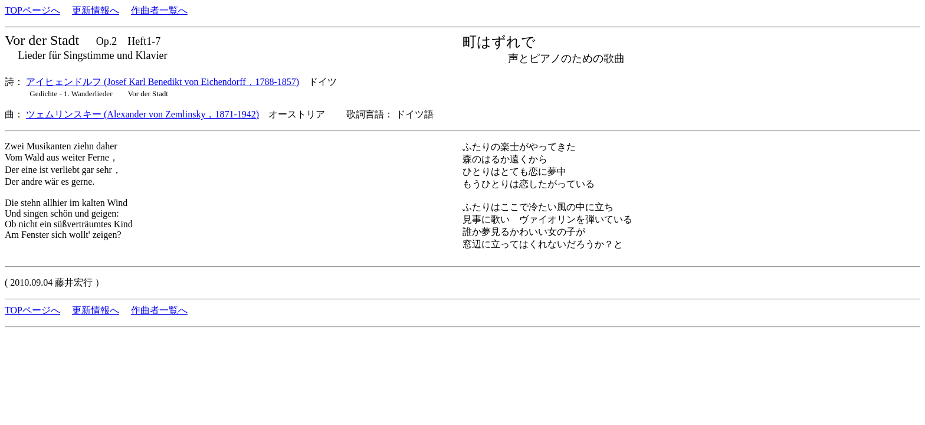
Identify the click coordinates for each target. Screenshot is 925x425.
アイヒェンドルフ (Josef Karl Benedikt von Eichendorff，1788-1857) (162, 82)
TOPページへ (32, 10)
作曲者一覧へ (159, 10)
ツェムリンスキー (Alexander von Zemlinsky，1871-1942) (142, 114)
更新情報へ (95, 10)
